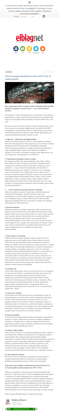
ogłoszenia (35, 49)
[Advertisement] (30, 24)
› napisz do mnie (16, 402)
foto (22, 49)
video (29, 49)
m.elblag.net (29, 38)
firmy (42, 49)
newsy (16, 49)
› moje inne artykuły (17, 404)
